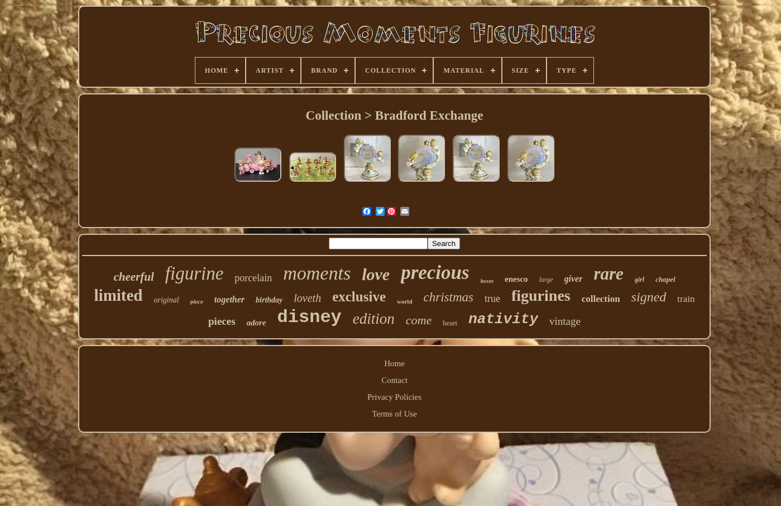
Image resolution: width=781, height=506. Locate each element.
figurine (194, 273)
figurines (541, 295)
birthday (269, 300)
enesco (516, 279)
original (166, 300)
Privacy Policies (394, 396)
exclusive (359, 296)
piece (196, 301)
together (229, 299)
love (376, 274)
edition (374, 318)
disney (309, 317)
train (685, 299)
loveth (307, 298)
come (419, 320)
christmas (448, 297)
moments (317, 273)
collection (601, 299)
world (405, 301)
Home (394, 363)
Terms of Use (394, 413)
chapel (665, 279)
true (492, 298)
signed (649, 297)
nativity (503, 319)
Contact (394, 380)
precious (435, 272)
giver (573, 278)
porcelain (253, 277)
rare (608, 273)
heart (450, 323)
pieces (222, 321)
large (546, 279)
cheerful (133, 276)
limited (118, 295)
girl (639, 279)
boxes (487, 281)
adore (256, 322)
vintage (565, 321)
